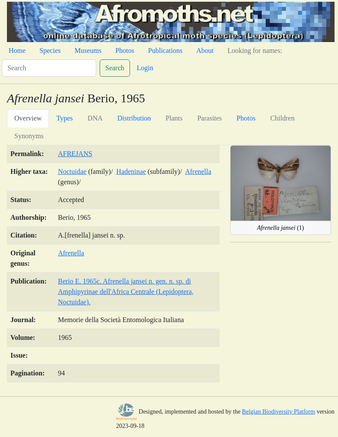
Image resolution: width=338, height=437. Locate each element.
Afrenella (198, 171)
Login (145, 68)
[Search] (49, 68)
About (205, 50)
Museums (88, 50)
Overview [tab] (28, 118)
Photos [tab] (246, 118)
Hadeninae (131, 171)
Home (17, 50)
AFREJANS (75, 153)
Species (50, 50)
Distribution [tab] (134, 118)
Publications (165, 50)
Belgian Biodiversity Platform (278, 411)
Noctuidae (72, 171)
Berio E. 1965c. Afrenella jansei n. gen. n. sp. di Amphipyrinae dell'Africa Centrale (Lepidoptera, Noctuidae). (126, 291)
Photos (124, 50)
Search (114, 68)
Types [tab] (64, 118)
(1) (280, 228)
